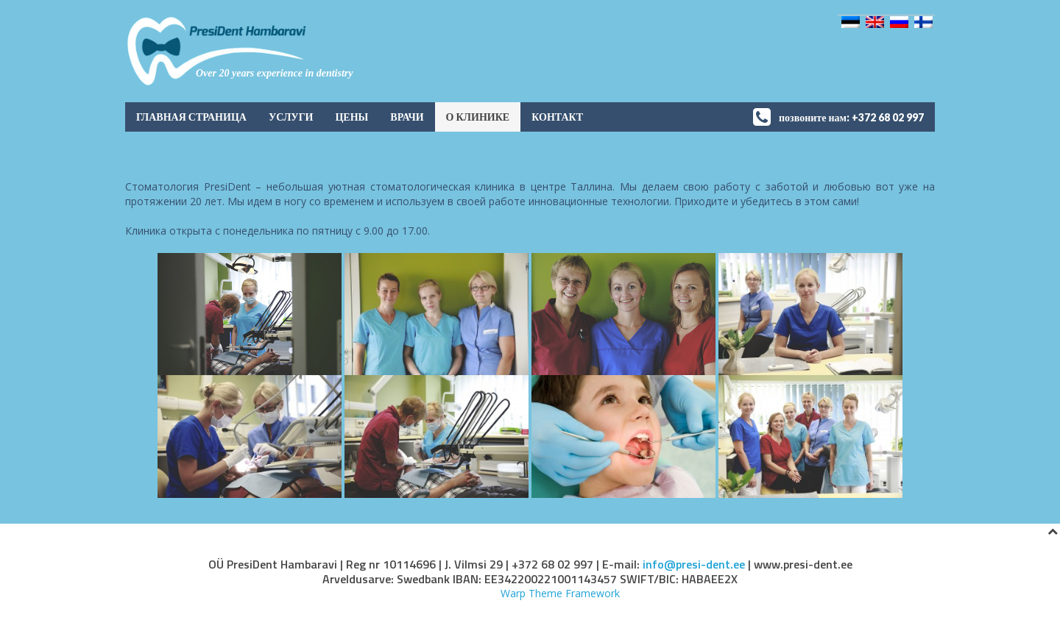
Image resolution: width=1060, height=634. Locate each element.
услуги (291, 116)
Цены (351, 116)
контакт (557, 116)
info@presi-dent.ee (694, 564)
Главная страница (191, 116)
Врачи (406, 116)
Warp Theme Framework (560, 593)
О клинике (478, 116)
